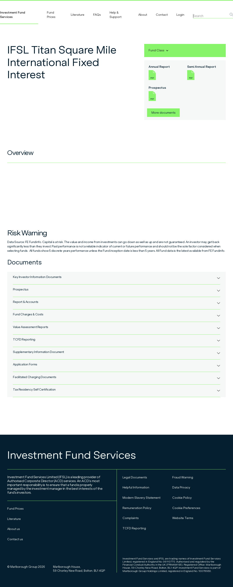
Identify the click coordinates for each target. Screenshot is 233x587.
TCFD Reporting (134, 528)
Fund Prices (51, 15)
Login (180, 15)
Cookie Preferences (186, 508)
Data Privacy (181, 487)
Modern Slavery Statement (141, 498)
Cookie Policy (182, 498)
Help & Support (115, 15)
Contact (162, 15)
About (142, 15)
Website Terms (182, 518)
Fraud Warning (182, 477)
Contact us (15, 539)
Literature (77, 15)
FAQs (97, 15)
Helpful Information (136, 487)
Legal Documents (135, 477)
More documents (163, 113)
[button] (158, 50)
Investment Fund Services (12, 15)
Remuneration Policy (137, 508)
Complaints (131, 518)
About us (13, 529)
